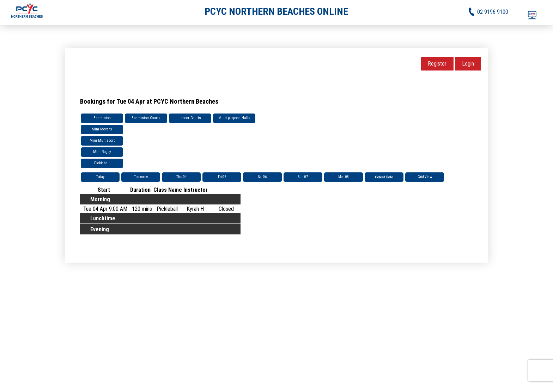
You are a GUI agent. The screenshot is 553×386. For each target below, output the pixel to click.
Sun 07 (303, 177)
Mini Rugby (102, 151)
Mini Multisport (102, 140)
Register (437, 63)
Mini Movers (102, 129)
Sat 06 (262, 177)
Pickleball (102, 163)
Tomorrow (141, 177)
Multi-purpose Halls (234, 118)
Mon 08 (343, 177)
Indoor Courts (190, 118)
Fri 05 (222, 177)
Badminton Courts (146, 118)
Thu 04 (181, 177)
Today (100, 177)
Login (468, 63)
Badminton (102, 118)
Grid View (425, 177)
